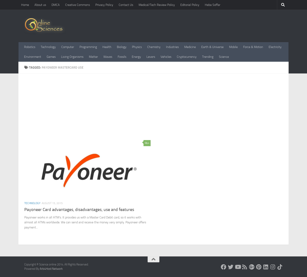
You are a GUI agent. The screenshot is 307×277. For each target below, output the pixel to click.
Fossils (122, 57)
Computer (67, 47)
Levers (150, 57)
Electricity (275, 47)
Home (25, 5)
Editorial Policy (189, 5)
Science (224, 57)
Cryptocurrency (187, 57)
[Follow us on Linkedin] (266, 267)
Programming (88, 47)
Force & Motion (253, 47)
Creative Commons (77, 5)
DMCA (55, 5)
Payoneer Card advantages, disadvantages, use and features (79, 209)
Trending (207, 57)
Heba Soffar (212, 5)
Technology (48, 47)
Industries (172, 47)
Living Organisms (72, 57)
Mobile (233, 47)
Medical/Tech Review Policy (157, 5)
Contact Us (126, 5)
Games (51, 57)
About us (40, 5)
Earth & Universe (212, 47)
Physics (137, 47)
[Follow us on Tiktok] (280, 267)
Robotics (29, 47)
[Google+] (252, 267)
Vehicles (166, 57)
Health (106, 47)
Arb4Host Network (51, 269)
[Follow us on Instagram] (273, 267)
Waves (107, 57)
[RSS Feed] (244, 267)
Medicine (190, 47)
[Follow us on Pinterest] (259, 267)
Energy (136, 57)
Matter (93, 57)
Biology (121, 47)
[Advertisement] (156, 108)
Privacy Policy (104, 5)
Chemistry (154, 47)
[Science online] (223, 267)
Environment (32, 57)
